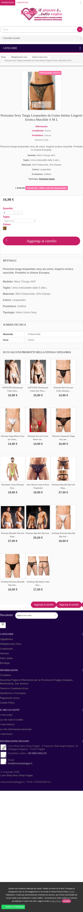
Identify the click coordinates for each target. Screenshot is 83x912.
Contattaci (22, 2)
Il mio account (10, 710)
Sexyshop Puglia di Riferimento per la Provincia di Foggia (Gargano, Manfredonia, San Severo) (36, 682)
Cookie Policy (7, 702)
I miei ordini (6, 715)
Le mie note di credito (11, 719)
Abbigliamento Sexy (10, 644)
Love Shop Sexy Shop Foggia (17, 775)
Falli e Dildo (6, 658)
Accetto (66, 901)
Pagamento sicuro (10, 698)
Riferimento (41, 126)
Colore (7, 224)
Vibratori (4, 653)
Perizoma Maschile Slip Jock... (38, 533)
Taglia (6, 217)
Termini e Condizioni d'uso (14, 688)
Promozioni (7, 2)
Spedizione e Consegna (13, 693)
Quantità (8, 208)
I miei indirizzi (7, 724)
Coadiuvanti (6, 648)
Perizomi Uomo (47, 179)
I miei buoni (6, 734)
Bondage (5, 663)
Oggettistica (6, 639)
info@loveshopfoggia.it (20, 763)
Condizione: (38, 130)
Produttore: (38, 135)
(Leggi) (71, 892)
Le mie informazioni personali (15, 729)
